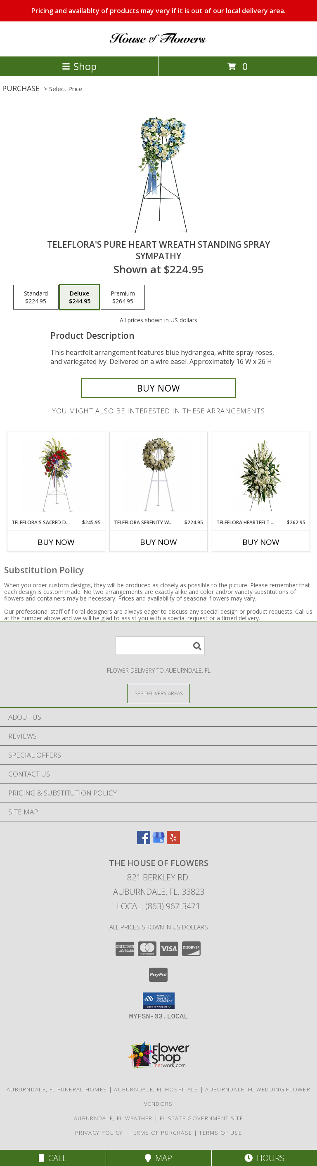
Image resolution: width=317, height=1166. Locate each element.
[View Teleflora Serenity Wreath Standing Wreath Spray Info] (158, 475)
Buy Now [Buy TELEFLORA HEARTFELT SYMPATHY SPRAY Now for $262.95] (260, 542)
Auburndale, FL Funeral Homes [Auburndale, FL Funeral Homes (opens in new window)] (57, 1089)
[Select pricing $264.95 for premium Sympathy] (122, 297)
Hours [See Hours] (264, 1158)
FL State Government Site (201, 1118)
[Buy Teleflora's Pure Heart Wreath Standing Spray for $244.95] (158, 388)
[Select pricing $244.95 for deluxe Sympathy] (79, 297)
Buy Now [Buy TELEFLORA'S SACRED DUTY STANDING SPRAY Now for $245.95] (56, 542)
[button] (159, 1000)
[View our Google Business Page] (158, 841)
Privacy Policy (99, 1132)
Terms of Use (220, 1132)
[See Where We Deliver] (158, 693)
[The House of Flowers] (158, 44)
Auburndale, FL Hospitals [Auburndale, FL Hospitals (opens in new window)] (156, 1089)
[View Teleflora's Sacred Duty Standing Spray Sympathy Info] (56, 475)
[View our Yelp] (173, 841)
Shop (79, 66)
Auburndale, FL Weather (113, 1118)
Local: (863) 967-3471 (158, 906)
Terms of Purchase (161, 1132)
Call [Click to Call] (52, 1158)
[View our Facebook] (143, 841)
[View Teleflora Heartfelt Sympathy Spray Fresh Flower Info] (261, 475)
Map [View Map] (158, 1158)
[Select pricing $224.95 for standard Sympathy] (36, 297)
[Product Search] (160, 645)
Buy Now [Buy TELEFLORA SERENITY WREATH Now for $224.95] (158, 542)
